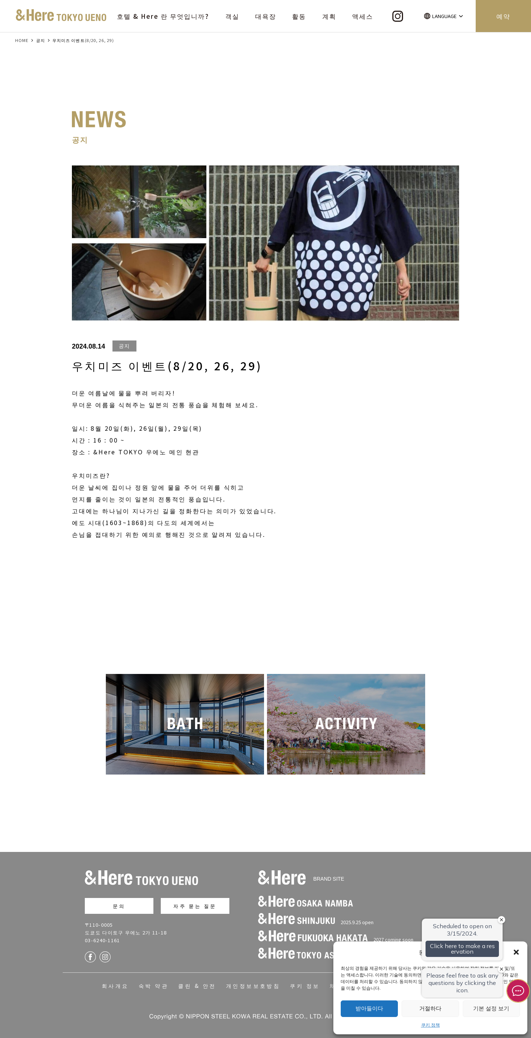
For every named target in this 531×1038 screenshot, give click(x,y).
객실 (232, 16)
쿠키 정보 (305, 985)
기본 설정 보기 (491, 1008)
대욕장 (265, 16)
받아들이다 (369, 1008)
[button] (516, 952)
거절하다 (430, 1008)
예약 (503, 16)
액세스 (362, 16)
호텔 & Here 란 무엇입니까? (163, 16)
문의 (119, 905)
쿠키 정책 (430, 1024)
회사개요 (115, 985)
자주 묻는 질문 (194, 905)
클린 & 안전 (197, 985)
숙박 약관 (154, 985)
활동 (299, 16)
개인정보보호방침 (253, 985)
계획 (329, 16)
